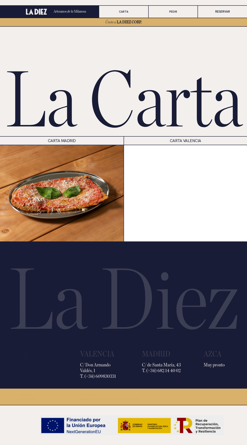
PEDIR (173, 11)
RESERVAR (222, 12)
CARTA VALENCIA (185, 140)
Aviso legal (212, 395)
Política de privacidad (158, 399)
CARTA (123, 11)
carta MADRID (62, 140)
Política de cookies (157, 395)
